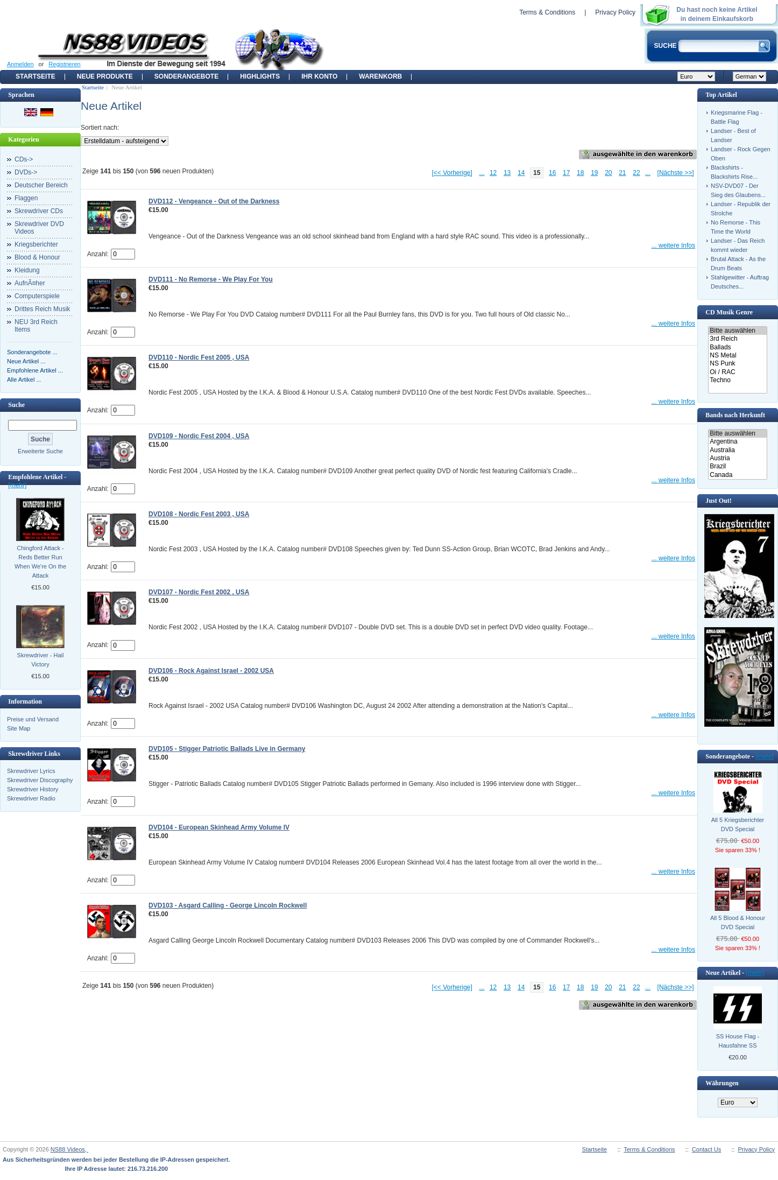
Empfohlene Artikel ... (35, 370)
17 (566, 173)
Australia (737, 450)
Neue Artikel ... (26, 361)
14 (521, 173)
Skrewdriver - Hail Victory (40, 660)
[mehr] (17, 485)
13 (507, 173)
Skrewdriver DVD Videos (39, 227)
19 (594, 173)
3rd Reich (737, 339)
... (482, 173)
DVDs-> (26, 172)
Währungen (721, 1083)
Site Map (18, 728)
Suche (16, 405)
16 (552, 173)
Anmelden (20, 64)
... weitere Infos (673, 245)
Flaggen (26, 198)
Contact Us (706, 1149)
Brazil (737, 466)
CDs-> (24, 159)
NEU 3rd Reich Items (36, 325)
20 (608, 173)
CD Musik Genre (729, 312)
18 (580, 173)
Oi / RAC (737, 372)
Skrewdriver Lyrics (31, 771)
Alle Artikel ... (24, 379)
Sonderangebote (186, 76)
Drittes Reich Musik (42, 309)
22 (636, 173)
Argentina (737, 442)
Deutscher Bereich (41, 185)
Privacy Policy (615, 12)
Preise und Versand (33, 719)
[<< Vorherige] (452, 173)
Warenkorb (380, 76)
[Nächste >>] (675, 173)
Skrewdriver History (32, 789)
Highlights (260, 76)
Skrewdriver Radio (31, 798)
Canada (737, 475)
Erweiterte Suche (40, 451)
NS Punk (737, 364)
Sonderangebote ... (32, 352)
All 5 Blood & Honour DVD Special (737, 922)
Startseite (35, 76)
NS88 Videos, (69, 1149)
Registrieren (64, 64)
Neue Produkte (105, 76)
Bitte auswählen (737, 331)
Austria (737, 458)
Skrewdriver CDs (39, 211)
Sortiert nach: (100, 127)
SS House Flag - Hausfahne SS (738, 1041)
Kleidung (27, 270)
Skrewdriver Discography (40, 780)
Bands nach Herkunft (735, 415)
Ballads (737, 347)
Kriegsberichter (36, 244)
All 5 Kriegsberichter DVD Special (737, 824)
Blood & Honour (37, 257)
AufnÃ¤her (30, 283)
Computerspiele (37, 296)
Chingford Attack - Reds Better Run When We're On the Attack (40, 562)
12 (493, 173)
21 (622, 173)
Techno (737, 380)
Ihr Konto (319, 76)
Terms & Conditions (547, 12)
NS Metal (737, 356)
